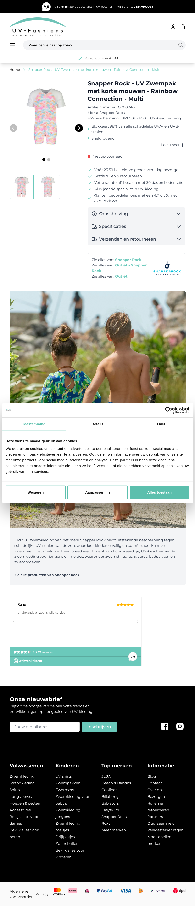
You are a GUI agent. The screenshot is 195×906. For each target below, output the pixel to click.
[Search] (182, 45)
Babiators (110, 803)
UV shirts (64, 776)
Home (15, 69)
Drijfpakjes (65, 837)
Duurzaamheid (161, 823)
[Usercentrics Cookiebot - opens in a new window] (168, 410)
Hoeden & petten (25, 803)
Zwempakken (68, 783)
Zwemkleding (22, 776)
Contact (154, 783)
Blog (151, 776)
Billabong (110, 796)
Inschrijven (99, 726)
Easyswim (110, 810)
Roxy (105, 823)
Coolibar (109, 790)
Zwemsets (65, 790)
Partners (155, 816)
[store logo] (38, 26)
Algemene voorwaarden (21, 894)
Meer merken (113, 830)
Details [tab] (98, 424)
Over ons (155, 790)
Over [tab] (161, 424)
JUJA (106, 776)
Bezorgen (156, 796)
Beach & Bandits (116, 783)
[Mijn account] (173, 27)
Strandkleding (22, 783)
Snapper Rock (112, 112)
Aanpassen (97, 492)
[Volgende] (79, 128)
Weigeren (36, 492)
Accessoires (20, 810)
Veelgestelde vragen (165, 830)
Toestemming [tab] (33, 424)
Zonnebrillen (67, 843)
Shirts (15, 790)
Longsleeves (21, 796)
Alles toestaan (159, 492)
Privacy (42, 894)
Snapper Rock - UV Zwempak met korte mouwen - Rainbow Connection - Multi (94, 69)
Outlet (121, 276)
